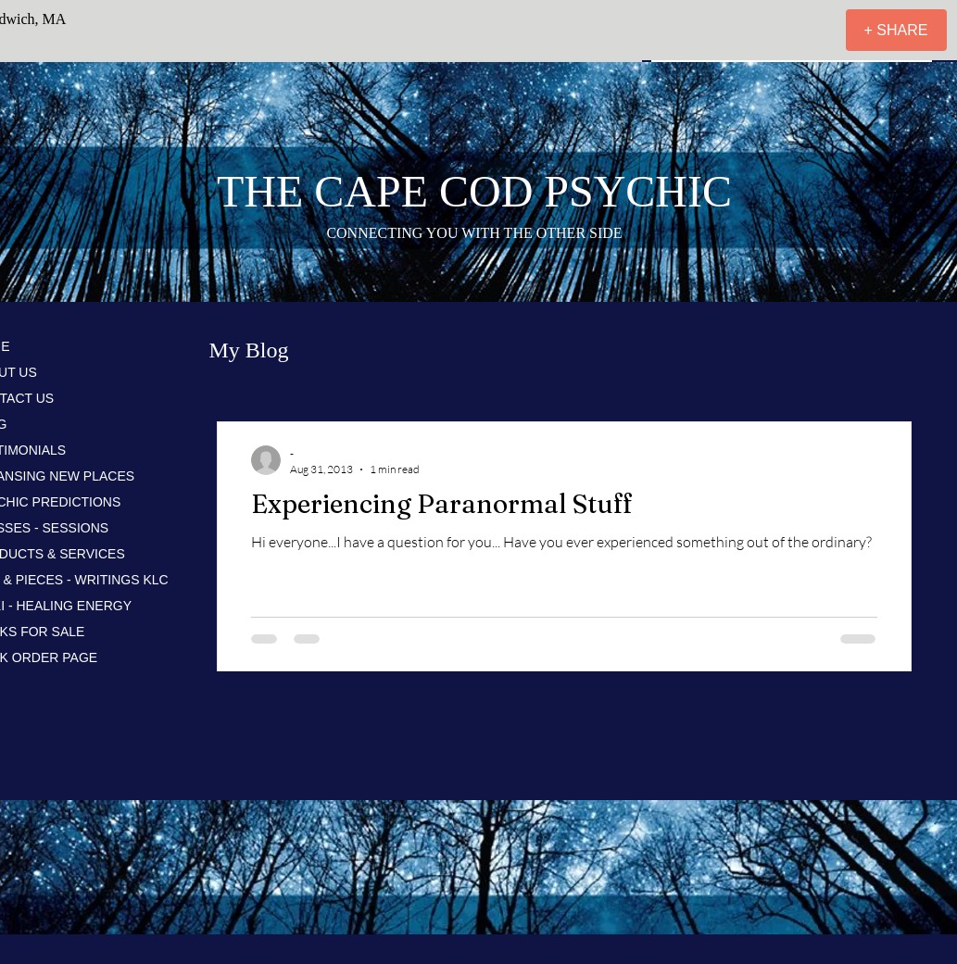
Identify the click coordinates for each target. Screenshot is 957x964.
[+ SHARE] (896, 30)
